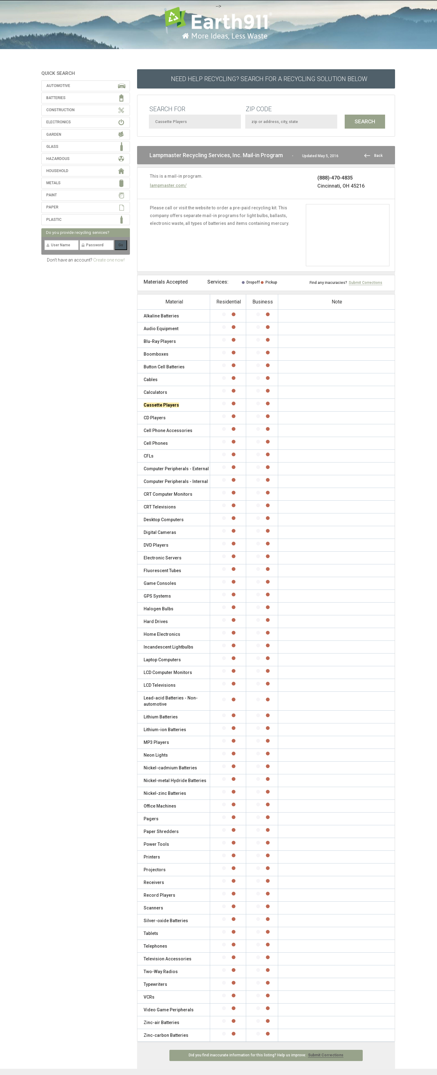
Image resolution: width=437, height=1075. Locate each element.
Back (378, 155)
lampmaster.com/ (168, 185)
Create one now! (109, 259)
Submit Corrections (365, 282)
